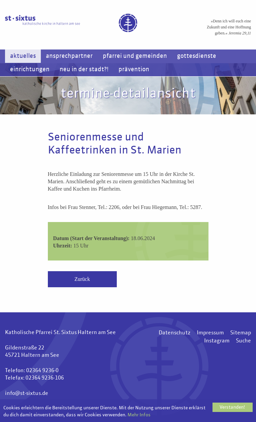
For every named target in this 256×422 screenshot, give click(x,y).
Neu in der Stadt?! (84, 70)
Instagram (217, 341)
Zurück (82, 279)
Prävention (133, 70)
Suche (243, 341)
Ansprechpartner (69, 56)
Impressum (210, 333)
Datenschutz (174, 333)
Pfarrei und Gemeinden (135, 56)
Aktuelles (23, 56)
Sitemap (240, 333)
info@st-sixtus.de (26, 393)
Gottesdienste (196, 56)
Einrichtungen (30, 70)
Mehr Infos (139, 415)
